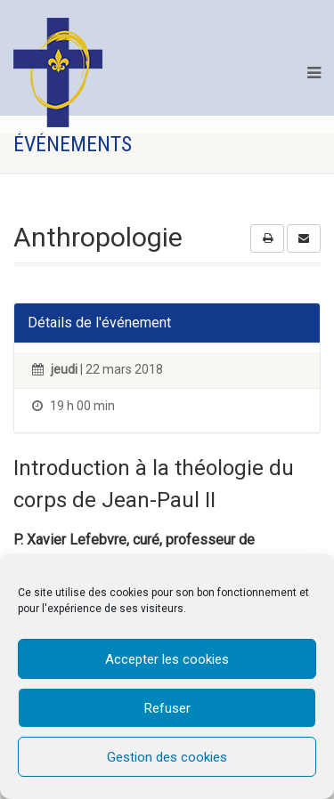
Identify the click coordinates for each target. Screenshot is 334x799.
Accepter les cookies (167, 659)
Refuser (167, 708)
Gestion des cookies (167, 757)
